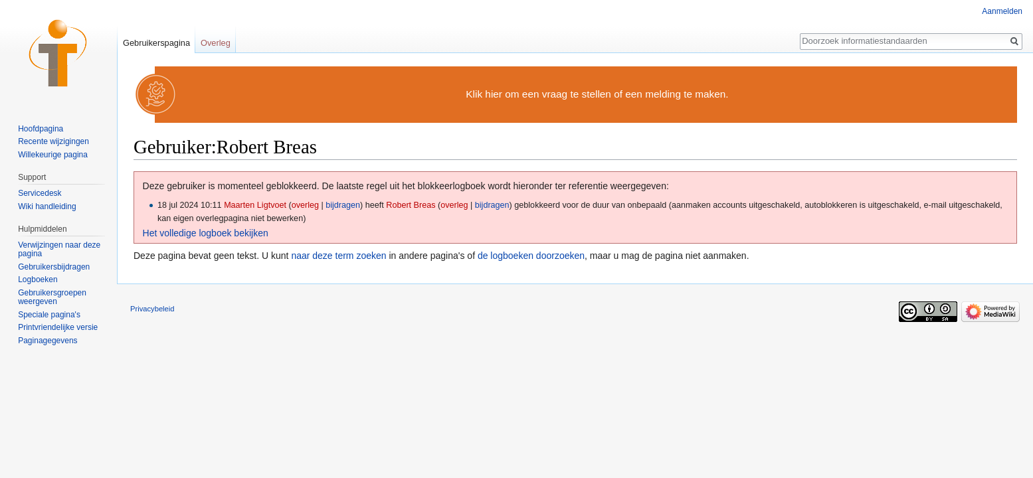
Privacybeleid (152, 309)
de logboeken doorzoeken (531, 255)
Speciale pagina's (49, 314)
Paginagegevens (47, 340)
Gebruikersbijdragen (54, 267)
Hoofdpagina (40, 128)
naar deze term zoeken (338, 255)
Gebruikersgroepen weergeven (52, 297)
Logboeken (37, 279)
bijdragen (343, 205)
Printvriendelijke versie (58, 327)
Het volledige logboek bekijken (205, 233)
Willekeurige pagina (53, 154)
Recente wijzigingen (53, 141)
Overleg (216, 43)
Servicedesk (39, 193)
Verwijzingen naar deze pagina (59, 249)
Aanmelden (1002, 11)
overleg (305, 205)
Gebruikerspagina (156, 43)
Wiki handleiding (47, 206)
